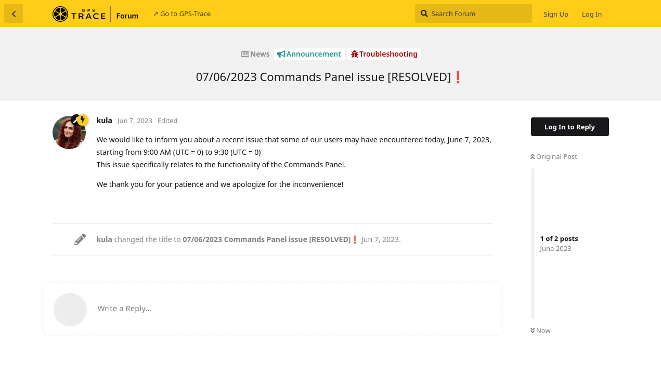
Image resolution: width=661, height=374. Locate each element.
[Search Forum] (473, 13)
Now (540, 330)
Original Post (553, 156)
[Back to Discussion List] (13, 13)
